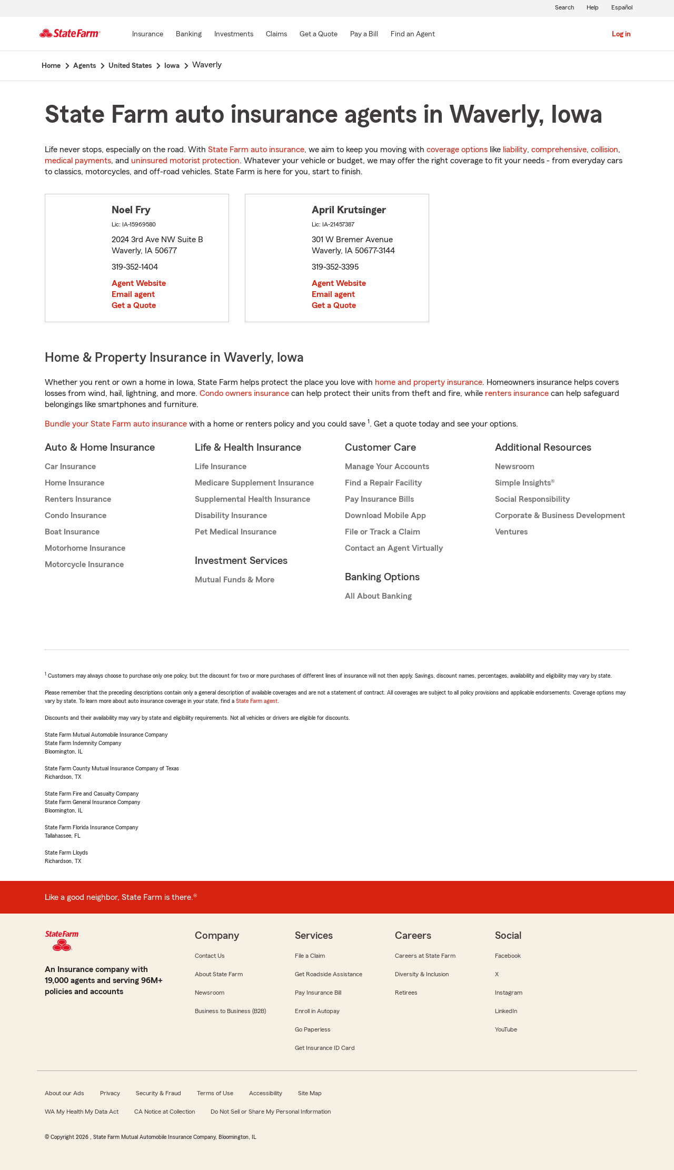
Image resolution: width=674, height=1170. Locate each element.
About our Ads (64, 1093)
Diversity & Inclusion (422, 974)
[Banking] (189, 34)
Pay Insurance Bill (318, 992)
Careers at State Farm (425, 956)
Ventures (511, 532)
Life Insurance (220, 466)
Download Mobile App (385, 515)
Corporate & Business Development (560, 515)
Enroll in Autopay (317, 1011)
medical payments (78, 160)
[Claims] (276, 34)
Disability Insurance (231, 515)
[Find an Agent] (413, 34)
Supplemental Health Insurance (252, 499)
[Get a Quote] (319, 34)
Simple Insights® (524, 483)
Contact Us (210, 956)
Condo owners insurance (244, 393)
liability (515, 149)
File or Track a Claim (382, 532)
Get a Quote (134, 305)
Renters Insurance (78, 499)
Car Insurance (70, 466)
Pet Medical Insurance (235, 532)
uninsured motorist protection (185, 160)
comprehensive (559, 149)
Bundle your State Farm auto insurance (116, 424)
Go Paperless (313, 1029)
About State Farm (219, 974)
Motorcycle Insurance (84, 564)
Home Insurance (74, 483)
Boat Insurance (72, 532)
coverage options (457, 149)
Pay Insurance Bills (379, 499)
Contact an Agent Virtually (394, 548)
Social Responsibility (532, 499)
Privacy (110, 1093)
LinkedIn (506, 1011)
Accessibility (265, 1093)
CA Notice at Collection (164, 1111)
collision (604, 149)
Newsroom (514, 466)
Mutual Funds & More (234, 580)
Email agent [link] (133, 294)
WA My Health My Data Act (81, 1111)
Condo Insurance (75, 515)
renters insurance (517, 393)
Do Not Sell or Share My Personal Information (271, 1111)
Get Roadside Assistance (328, 974)
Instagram (508, 992)
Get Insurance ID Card (325, 1048)
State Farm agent (256, 701)
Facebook (508, 956)
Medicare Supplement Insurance (254, 483)
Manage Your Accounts (387, 466)
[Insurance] (147, 34)
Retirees (406, 992)
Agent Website (139, 283)
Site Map (310, 1093)
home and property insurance (428, 382)
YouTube (506, 1029)
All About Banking (378, 596)
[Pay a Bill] (364, 34)
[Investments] (233, 34)
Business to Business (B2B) (230, 1011)
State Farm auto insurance (256, 149)
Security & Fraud (158, 1093)
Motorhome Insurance (85, 548)
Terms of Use (215, 1093)
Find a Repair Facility (383, 483)
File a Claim (310, 956)
